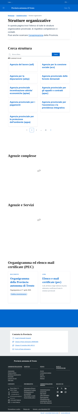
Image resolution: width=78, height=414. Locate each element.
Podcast (42, 378)
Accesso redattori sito (65, 412)
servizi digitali (48, 412)
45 (45, 130)
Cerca (56, 54)
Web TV (42, 376)
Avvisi (42, 371)
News (42, 366)
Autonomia (11, 371)
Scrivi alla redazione (46, 403)
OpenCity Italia (55, 412)
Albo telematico (44, 395)
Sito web (42, 412)
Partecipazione (44, 397)
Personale (10, 376)
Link (44, 274)
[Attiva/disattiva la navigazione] (4, 8)
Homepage (11, 15)
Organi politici (12, 373)
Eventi (42, 374)
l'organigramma (36, 35)
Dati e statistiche (61, 367)
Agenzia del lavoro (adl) (22, 64)
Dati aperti (43, 393)
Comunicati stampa (45, 373)
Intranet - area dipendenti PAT (41, 409)
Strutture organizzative (14, 374)
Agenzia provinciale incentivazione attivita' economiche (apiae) (21, 90)
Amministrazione (20, 15)
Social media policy (29, 397)
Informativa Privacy (29, 388)
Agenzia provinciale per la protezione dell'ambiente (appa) (22, 119)
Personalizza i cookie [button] (14, 409)
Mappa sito (26, 409)
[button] (10, 2)
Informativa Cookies (30, 390)
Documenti (14, 274)
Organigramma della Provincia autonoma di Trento (22, 282)
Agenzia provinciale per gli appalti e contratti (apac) (54, 90)
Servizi (27, 366)
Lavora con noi (12, 378)
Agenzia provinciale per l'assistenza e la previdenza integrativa (54, 105)
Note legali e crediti (29, 396)
